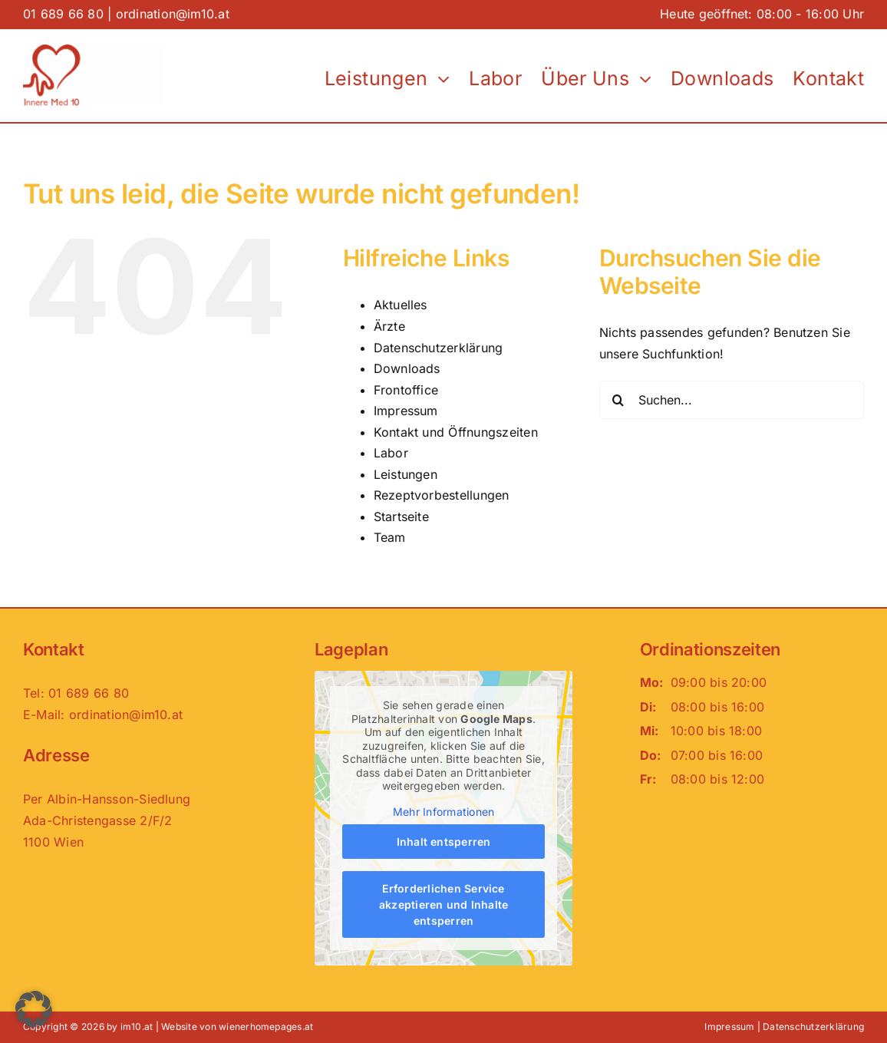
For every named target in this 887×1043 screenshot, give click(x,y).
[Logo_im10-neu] (93, 50)
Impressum (406, 410)
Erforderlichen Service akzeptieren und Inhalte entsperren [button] (444, 904)
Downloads (407, 368)
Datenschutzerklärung (438, 347)
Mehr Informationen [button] (443, 811)
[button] (34, 1009)
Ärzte (389, 326)
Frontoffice (406, 390)
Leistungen (405, 474)
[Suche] (618, 400)
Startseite (401, 516)
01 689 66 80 (63, 13)
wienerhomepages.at (266, 1026)
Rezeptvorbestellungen (441, 495)
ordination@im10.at (172, 13)
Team (390, 537)
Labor (391, 452)
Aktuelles (400, 304)
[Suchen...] (731, 400)
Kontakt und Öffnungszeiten (456, 432)
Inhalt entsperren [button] (443, 841)
